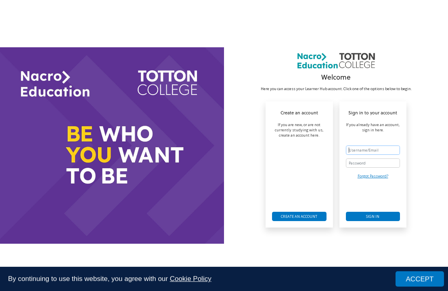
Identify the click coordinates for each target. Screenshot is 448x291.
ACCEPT (420, 279)
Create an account (299, 216)
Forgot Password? (373, 176)
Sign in (372, 216)
